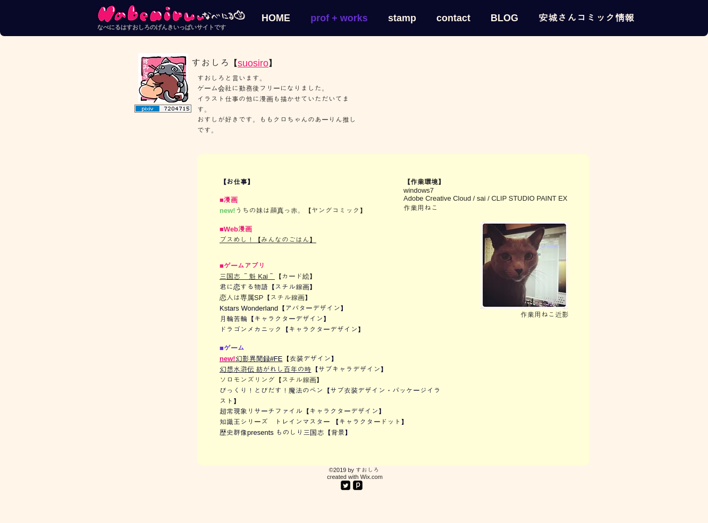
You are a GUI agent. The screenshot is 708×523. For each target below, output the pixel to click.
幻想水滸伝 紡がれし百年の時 (265, 369)
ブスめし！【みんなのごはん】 (268, 240)
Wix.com (371, 477)
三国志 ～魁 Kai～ (247, 276)
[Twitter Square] (345, 485)
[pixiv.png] (358, 485)
